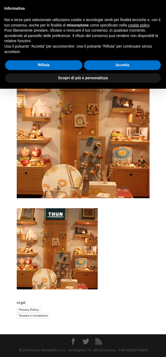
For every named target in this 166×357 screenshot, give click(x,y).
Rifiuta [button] (44, 65)
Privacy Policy (29, 309)
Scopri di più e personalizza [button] (83, 78)
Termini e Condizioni (33, 315)
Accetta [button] (122, 65)
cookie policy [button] (138, 25)
